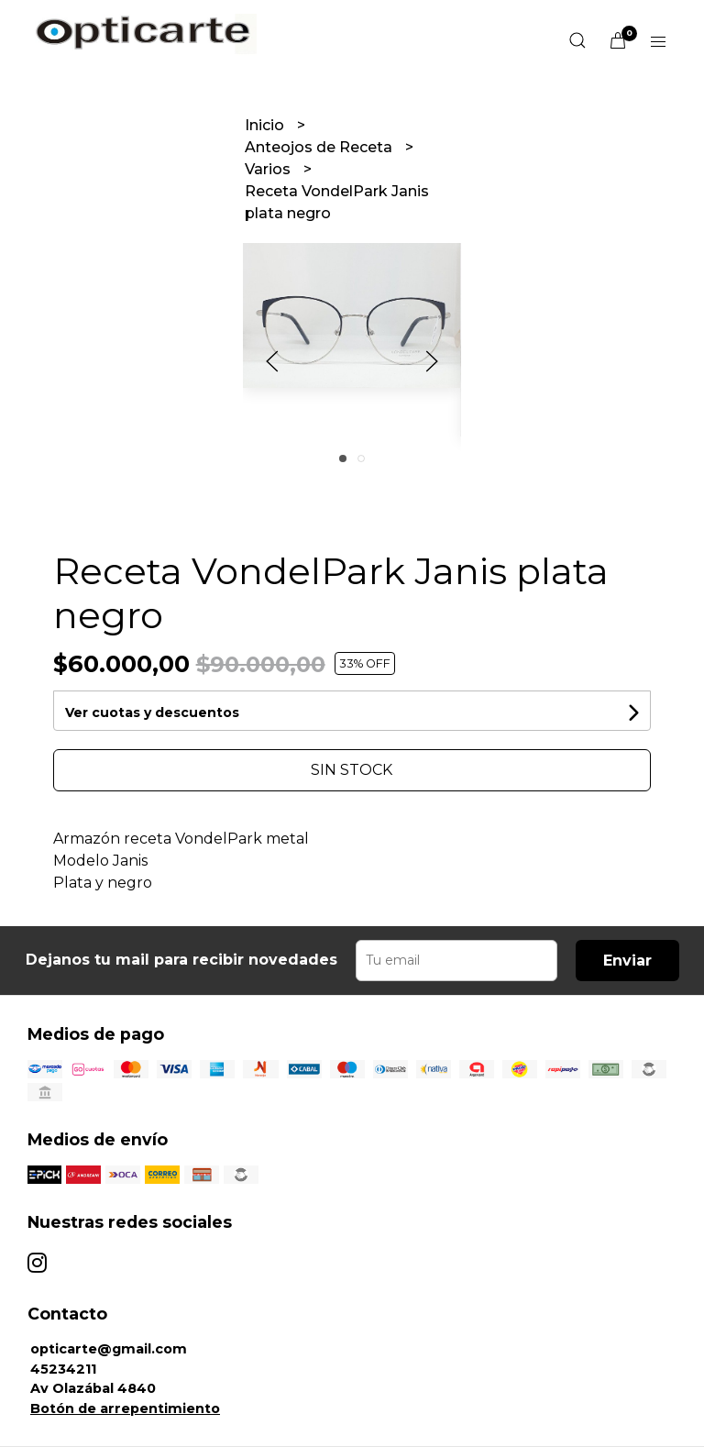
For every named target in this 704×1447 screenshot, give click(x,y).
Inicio (266, 125)
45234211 (63, 1369)
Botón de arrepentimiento (125, 1408)
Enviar (627, 960)
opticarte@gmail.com (108, 1349)
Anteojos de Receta (320, 147)
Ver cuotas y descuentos (152, 712)
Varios (269, 169)
